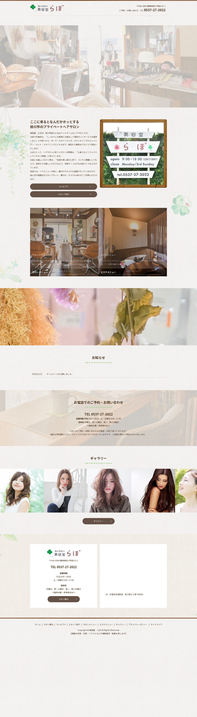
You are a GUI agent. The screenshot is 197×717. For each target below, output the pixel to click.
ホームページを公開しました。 (60, 366)
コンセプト (68, 20)
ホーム (33, 20)
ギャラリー (151, 20)
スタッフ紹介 (87, 20)
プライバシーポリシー (138, 616)
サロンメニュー (108, 20)
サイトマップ (156, 616)
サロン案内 (49, 20)
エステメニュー (130, 20)
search (169, 22)
